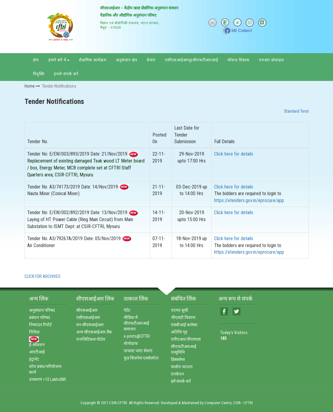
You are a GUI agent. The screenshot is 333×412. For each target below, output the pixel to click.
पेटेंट (127, 310)
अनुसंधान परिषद (42, 310)
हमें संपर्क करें (181, 381)
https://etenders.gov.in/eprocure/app (249, 200)
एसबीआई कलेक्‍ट (184, 324)
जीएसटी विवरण (183, 317)
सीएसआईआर (87, 310)
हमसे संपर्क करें (66, 74)
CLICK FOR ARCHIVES (42, 276)
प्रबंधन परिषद (39, 317)
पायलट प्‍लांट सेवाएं (138, 350)
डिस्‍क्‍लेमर (178, 359)
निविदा (34, 332)
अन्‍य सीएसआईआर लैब (94, 332)
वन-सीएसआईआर (90, 324)
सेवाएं (151, 60)
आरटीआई (37, 351)
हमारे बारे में (59, 60)
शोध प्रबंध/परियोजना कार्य (45, 369)
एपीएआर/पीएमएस (186, 339)
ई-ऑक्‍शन (37, 344)
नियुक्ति (38, 74)
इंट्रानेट (34, 359)
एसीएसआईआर (88, 317)
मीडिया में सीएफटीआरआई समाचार (136, 323)
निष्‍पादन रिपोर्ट (40, 324)
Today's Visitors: (234, 335)
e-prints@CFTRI (137, 336)
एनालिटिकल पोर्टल (90, 339)
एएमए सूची (179, 310)
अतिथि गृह (179, 332)
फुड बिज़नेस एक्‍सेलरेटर (141, 358)
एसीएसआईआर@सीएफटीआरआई (191, 60)
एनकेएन (177, 374)
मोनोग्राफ (131, 343)
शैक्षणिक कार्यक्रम (92, 60)
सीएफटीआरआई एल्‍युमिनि (183, 349)
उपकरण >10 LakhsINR (47, 379)
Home (32, 86)
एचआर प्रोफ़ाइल (271, 60)
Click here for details (233, 154)
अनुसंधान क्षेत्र (126, 60)
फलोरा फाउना (182, 366)
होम (36, 60)
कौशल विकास (238, 60)
